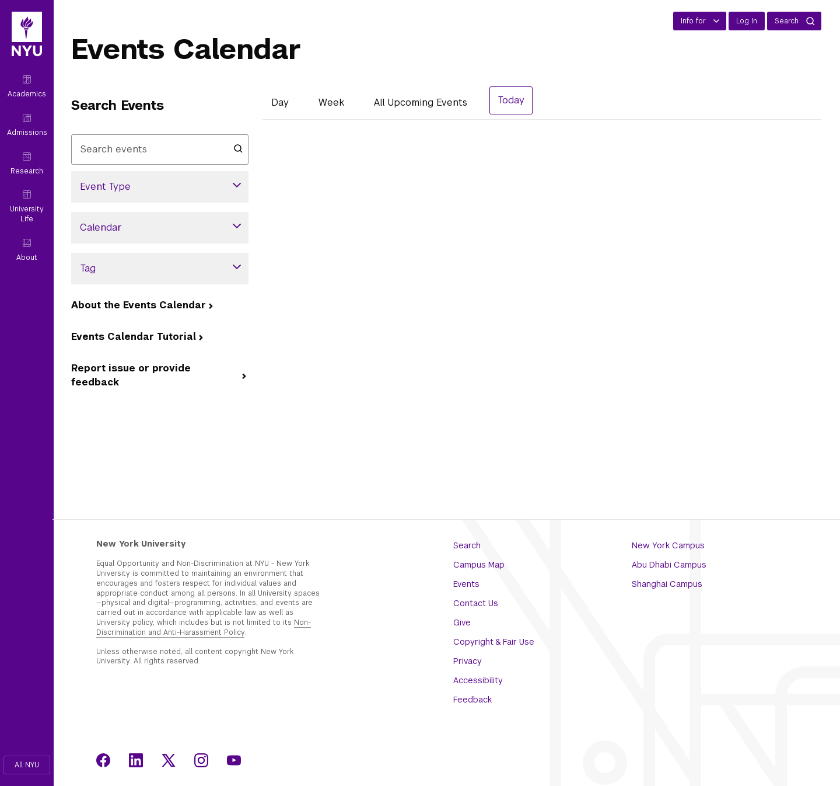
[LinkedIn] (136, 760)
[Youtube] (234, 760)
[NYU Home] (27, 40)
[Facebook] (103, 760)
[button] (27, 765)
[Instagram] (201, 760)
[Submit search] (238, 148)
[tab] (280, 104)
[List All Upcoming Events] (420, 103)
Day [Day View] (280, 102)
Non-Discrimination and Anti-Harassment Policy (203, 627)
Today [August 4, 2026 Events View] (511, 100)
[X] (169, 760)
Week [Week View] (331, 102)
